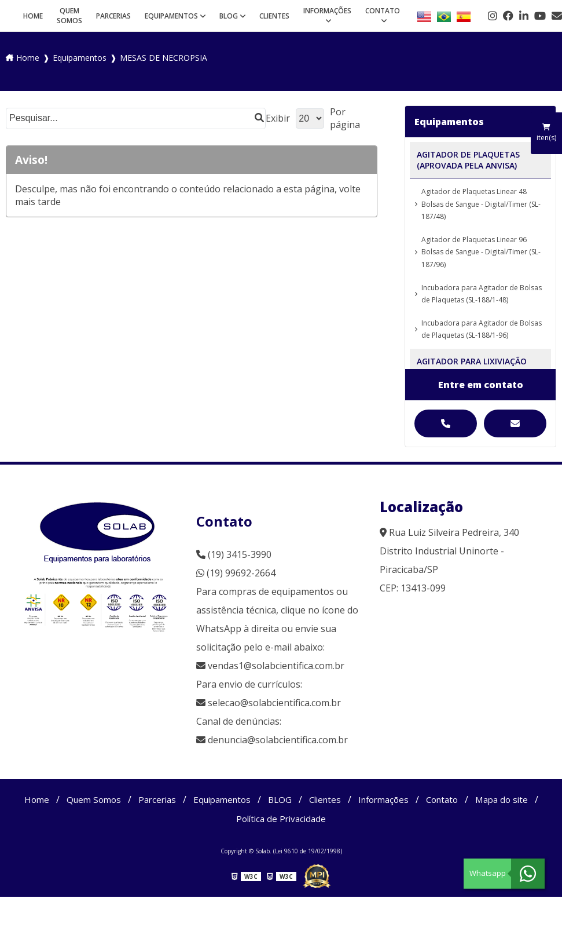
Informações (327, 11)
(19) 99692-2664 (236, 573)
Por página (345, 118)
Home (33, 16)
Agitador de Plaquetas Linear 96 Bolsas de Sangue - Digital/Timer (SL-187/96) (481, 252)
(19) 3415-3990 (233, 554)
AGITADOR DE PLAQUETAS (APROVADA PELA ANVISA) (468, 160)
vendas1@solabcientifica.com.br (270, 665)
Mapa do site (514, 799)
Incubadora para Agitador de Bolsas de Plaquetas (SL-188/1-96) (481, 329)
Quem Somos (69, 15)
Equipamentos (171, 16)
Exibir (278, 118)
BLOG (228, 16)
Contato (382, 11)
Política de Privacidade (281, 819)
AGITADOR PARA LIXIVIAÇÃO (472, 361)
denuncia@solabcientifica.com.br (278, 739)
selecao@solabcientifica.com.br (274, 702)
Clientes (274, 16)
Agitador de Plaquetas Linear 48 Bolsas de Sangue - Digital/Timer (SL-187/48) (481, 204)
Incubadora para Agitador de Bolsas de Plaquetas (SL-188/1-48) (481, 294)
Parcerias (113, 16)
